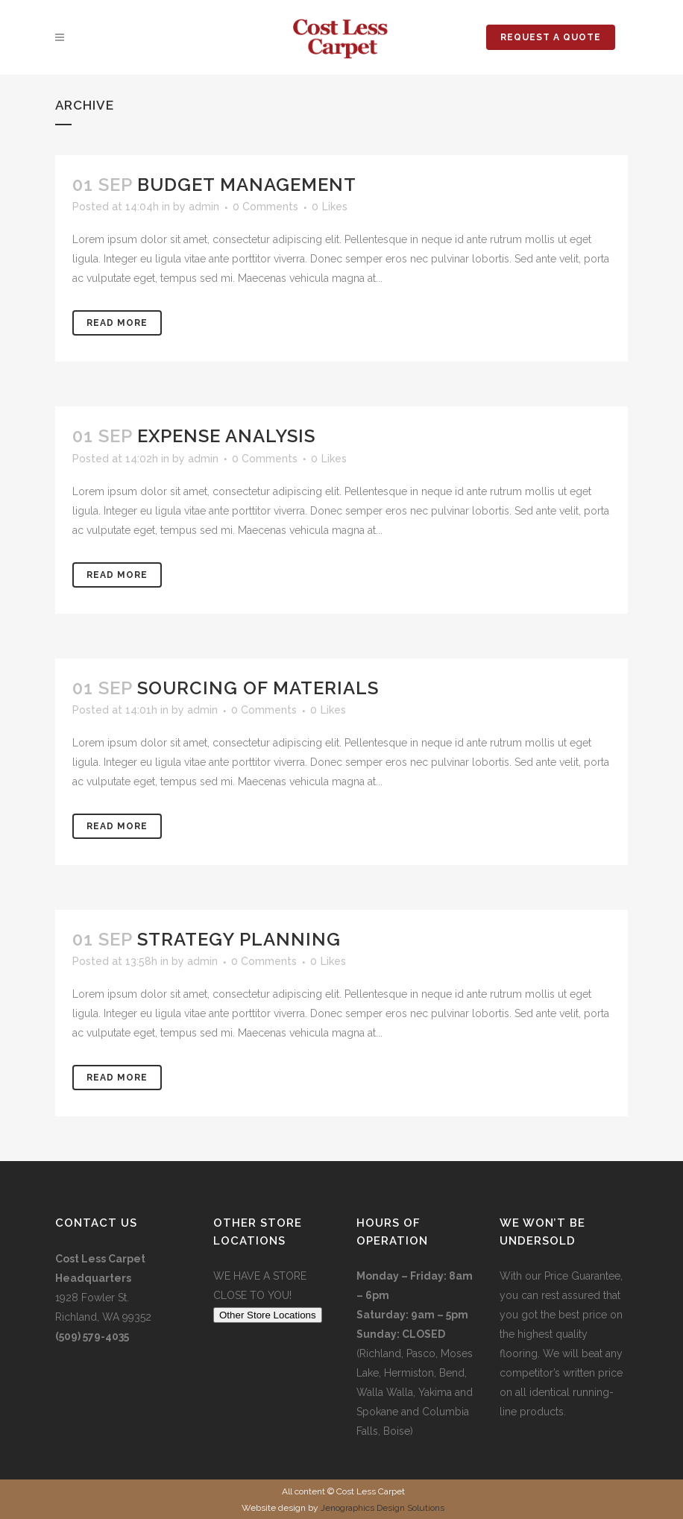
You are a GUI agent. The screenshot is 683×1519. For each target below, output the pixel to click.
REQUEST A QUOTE (550, 37)
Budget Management (246, 184)
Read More (117, 323)
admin (204, 207)
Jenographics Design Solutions (382, 1508)
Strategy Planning (239, 939)
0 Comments (265, 207)
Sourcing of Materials (258, 688)
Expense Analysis (226, 436)
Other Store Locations (267, 1315)
